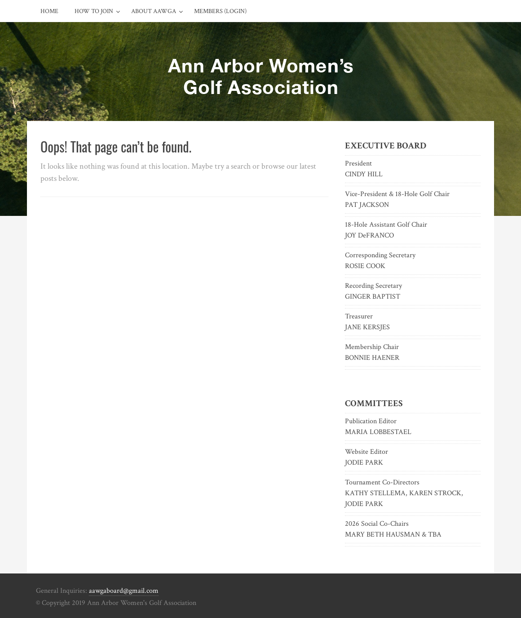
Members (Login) (220, 11)
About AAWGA (153, 11)
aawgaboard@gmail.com (124, 591)
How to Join (94, 11)
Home (49, 11)
